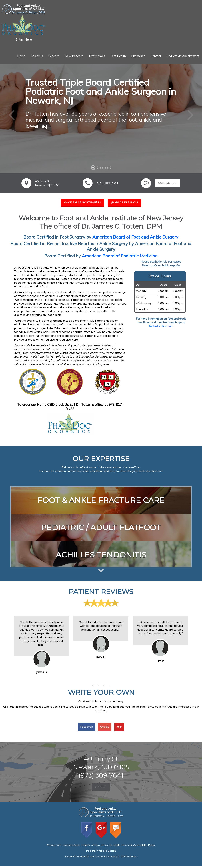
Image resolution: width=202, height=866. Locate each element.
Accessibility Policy (144, 845)
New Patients (74, 56)
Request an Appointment (183, 56)
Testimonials (97, 56)
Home (21, 56)
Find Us (101, 787)
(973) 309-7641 (107, 183)
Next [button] (193, 646)
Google (104, 726)
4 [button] (109, 685)
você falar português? (82, 202)
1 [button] (93, 685)
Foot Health (118, 56)
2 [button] (98, 685)
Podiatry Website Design (101, 850)
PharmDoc (138, 56)
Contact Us (167, 183)
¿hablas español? (124, 202)
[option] (41, 636)
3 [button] (103, 685)
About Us (37, 56)
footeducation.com (161, 326)
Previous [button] (9, 646)
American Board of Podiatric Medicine (119, 256)
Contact (156, 56)
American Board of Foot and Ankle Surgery (135, 237)
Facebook (86, 726)
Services (53, 56)
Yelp (119, 726)
